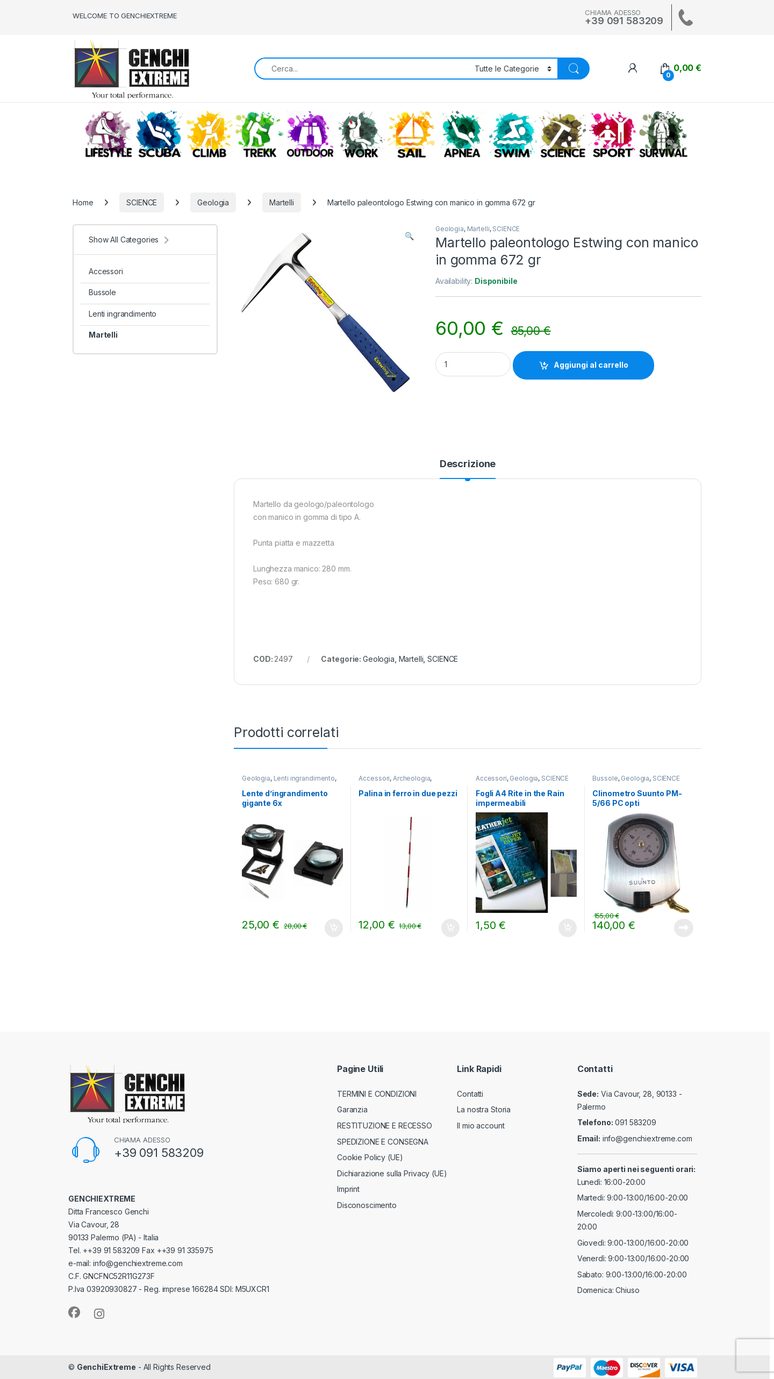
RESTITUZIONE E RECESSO (384, 1125)
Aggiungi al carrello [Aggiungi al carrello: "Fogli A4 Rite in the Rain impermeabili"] (567, 928)
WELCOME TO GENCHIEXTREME (125, 15)
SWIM (512, 134)
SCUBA (159, 134)
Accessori (374, 778)
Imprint (348, 1189)
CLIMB (209, 134)
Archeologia (411, 778)
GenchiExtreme (106, 1366)
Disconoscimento (367, 1205)
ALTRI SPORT (613, 134)
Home (83, 202)
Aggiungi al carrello (591, 364)
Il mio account (480, 1125)
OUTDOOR (310, 134)
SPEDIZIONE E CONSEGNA (382, 1141)
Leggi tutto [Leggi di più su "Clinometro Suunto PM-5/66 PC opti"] (683, 928)
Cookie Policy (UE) (370, 1157)
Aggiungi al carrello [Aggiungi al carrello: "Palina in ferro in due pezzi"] (450, 928)
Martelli (281, 202)
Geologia (213, 202)
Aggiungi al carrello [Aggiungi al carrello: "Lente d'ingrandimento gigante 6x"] (334, 928)
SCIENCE (563, 134)
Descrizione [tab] (468, 464)
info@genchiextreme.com (647, 1138)
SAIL (411, 134)
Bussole (605, 778)
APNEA (462, 134)
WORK (360, 134)
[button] (409, 236)
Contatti (470, 1093)
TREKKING (259, 134)
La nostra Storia (484, 1109)
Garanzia (352, 1109)
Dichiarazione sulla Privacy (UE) (392, 1173)
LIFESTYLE (108, 134)
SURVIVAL (663, 134)
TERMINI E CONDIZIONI (377, 1093)
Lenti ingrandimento (304, 778)
